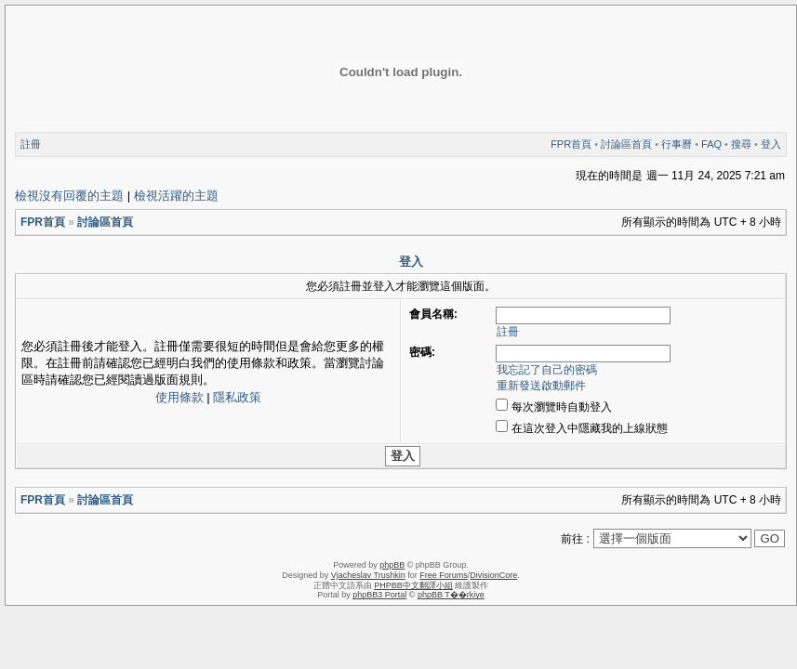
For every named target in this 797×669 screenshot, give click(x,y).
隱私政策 (237, 397)
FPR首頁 (571, 144)
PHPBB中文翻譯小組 (413, 585)
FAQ (711, 144)
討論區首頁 (626, 144)
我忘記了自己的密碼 (547, 369)
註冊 (30, 144)
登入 (771, 144)
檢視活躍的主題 (176, 196)
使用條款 (179, 397)
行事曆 (676, 144)
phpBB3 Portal (379, 594)
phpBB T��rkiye (451, 594)
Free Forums (443, 575)
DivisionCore (493, 575)
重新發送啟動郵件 (541, 385)
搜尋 (741, 144)
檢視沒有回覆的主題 (69, 196)
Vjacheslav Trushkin (368, 575)
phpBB (392, 565)
